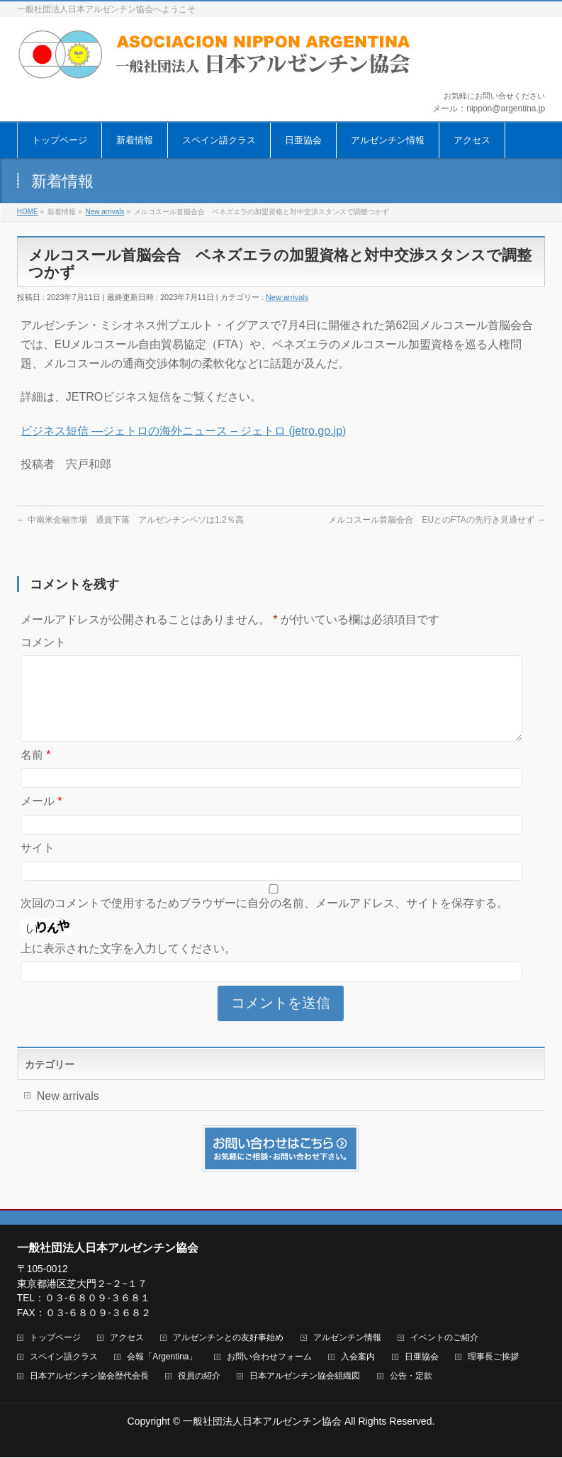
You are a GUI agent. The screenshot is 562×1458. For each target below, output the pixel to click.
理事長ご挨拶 (493, 1357)
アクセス (127, 1338)
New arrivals (287, 297)
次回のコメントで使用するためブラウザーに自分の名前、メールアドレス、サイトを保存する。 (264, 920)
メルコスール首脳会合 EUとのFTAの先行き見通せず (436, 520)
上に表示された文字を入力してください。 (128, 965)
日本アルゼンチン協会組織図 (304, 1376)
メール (41, 818)
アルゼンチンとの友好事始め (228, 1338)
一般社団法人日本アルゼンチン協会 (262, 1422)
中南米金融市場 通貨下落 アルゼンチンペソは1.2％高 (130, 520)
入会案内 (358, 1357)
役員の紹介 (199, 1376)
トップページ (55, 1338)
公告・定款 (411, 1376)
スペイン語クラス (64, 1357)
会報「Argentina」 (162, 1357)
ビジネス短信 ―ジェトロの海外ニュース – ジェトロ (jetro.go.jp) (184, 431)
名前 (36, 772)
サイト (38, 865)
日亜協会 (422, 1357)
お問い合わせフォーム (269, 1357)
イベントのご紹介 (444, 1338)
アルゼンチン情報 (347, 1338)
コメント (43, 642)
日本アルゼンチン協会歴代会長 (89, 1376)
